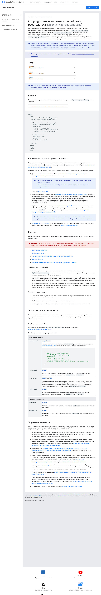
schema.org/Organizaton (49, 345)
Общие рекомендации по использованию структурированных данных (54, 262)
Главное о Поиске (37, 259)
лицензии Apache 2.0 (35, 495)
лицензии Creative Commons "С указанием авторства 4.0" (75, 494)
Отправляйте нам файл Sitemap (41, 223)
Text (50, 378)
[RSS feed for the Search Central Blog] (43, 585)
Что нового (63, 2)
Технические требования (39, 250)
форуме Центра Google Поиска (72, 486)
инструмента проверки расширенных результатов (71, 194)
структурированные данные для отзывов (75, 43)
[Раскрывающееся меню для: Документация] (41, 2)
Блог (55, 2)
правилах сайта (62, 495)
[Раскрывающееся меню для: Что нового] (68, 2)
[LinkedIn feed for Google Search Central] (43, 573)
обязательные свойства (45, 174)
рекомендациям (43, 191)
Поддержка (47, 2)
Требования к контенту (39, 253)
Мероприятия (76, 2)
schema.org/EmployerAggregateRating (39, 329)
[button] (10, 15)
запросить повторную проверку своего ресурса (72, 245)
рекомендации (47, 465)
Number (44, 370)
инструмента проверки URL (63, 206)
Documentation (8, 7)
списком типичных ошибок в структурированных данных (61, 448)
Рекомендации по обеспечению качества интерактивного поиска (52, 256)
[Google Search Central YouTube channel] (80, 573)
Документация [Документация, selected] (34, 2)
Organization (46, 341)
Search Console (92, 7)
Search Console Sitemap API (69, 225)
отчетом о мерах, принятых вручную (74, 462)
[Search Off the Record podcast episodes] (80, 585)
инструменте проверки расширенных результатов (52, 87)
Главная (30, 17)
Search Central (15, 2)
